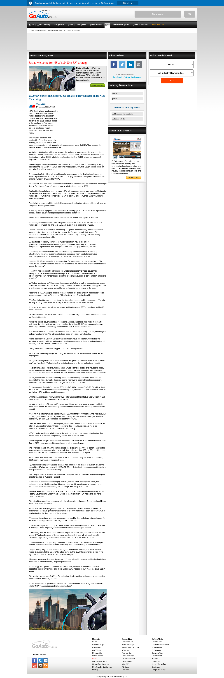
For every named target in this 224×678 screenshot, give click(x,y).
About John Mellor (159, 664)
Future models (97, 656)
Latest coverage (98, 645)
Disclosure (156, 667)
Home (94, 642)
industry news (41, 30)
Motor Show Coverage (100, 664)
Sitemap (95, 670)
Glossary (125, 670)
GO (189, 14)
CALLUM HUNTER (47, 107)
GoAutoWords (157, 656)
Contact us (156, 661)
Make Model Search (99, 661)
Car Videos (96, 650)
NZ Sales (125, 667)
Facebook (117, 77)
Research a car (127, 642)
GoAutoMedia (157, 642)
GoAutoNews (157, 647)
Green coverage (128, 656)
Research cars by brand (130, 647)
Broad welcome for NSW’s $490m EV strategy (64, 30)
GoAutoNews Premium (160, 645)
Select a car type (128, 645)
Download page (133, 178)
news (32, 30)
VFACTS (125, 664)
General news (127, 661)
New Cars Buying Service (102, 667)
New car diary (127, 653)
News (94, 658)
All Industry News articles (122, 114)
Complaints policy (158, 670)
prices (114, 99)
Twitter (126, 77)
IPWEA (115, 94)
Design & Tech (157, 653)
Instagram (136, 77)
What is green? (97, 85)
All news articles (118, 119)
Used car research (128, 658)
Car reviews (96, 647)
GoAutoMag (156, 650)
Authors (155, 658)
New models (97, 653)
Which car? (126, 650)
